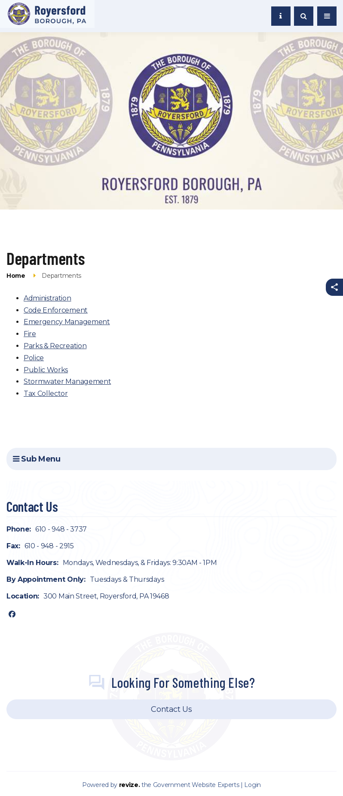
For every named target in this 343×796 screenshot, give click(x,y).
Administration (47, 298)
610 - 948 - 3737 (61, 529)
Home (15, 276)
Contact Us (171, 709)
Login (252, 785)
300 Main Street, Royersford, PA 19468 (106, 596)
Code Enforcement (56, 310)
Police (34, 358)
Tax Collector (46, 393)
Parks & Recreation (55, 346)
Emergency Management (67, 322)
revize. (129, 785)
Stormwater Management (67, 381)
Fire (30, 334)
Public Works (46, 370)
